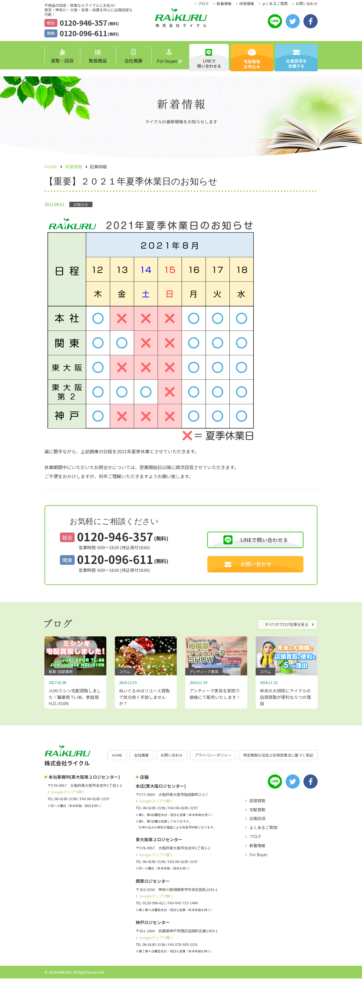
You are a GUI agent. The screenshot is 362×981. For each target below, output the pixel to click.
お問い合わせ (307, 3)
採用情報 (246, 3)
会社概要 (133, 56)
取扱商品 (98, 57)
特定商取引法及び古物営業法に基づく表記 (278, 757)
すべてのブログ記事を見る (286, 624)
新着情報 (224, 3)
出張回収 (257, 821)
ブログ (203, 3)
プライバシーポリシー (213, 757)
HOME (117, 757)
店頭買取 (257, 803)
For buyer (167, 56)
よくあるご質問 (275, 3)
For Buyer (258, 857)
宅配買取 (257, 812)
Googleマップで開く (68, 794)
